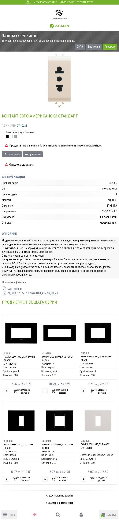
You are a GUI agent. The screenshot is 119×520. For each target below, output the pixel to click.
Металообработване (45, 2)
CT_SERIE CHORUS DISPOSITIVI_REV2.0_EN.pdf (30, 293)
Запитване (12, 154)
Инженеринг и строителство (77, 2)
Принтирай (33, 154)
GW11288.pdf (12, 288)
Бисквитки (94, 46)
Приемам (110, 46)
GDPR (80, 46)
